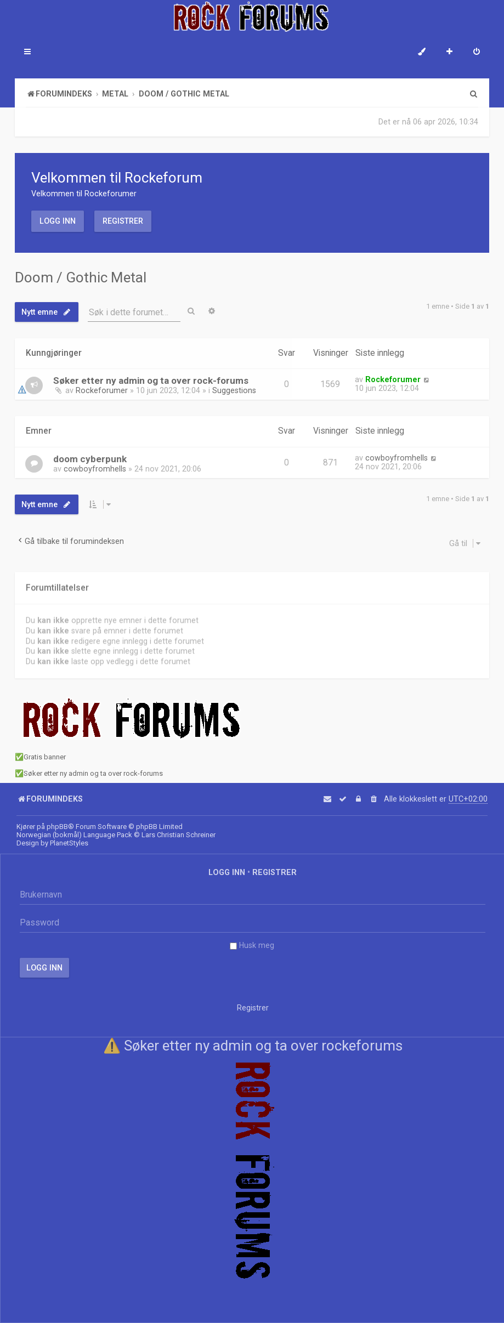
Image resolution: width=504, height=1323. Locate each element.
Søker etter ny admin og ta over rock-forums (150, 379)
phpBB (57, 826)
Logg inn (57, 221)
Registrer (123, 221)
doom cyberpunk (90, 457)
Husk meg (252, 945)
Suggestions (234, 389)
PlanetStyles (69, 843)
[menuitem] (477, 53)
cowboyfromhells (95, 467)
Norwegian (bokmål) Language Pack (74, 835)
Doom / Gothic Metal (80, 277)
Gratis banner (45, 757)
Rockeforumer (102, 389)
